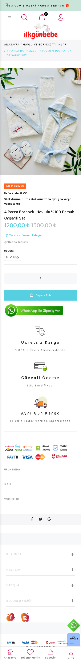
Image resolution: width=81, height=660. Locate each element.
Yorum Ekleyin (32, 235)
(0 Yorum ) (13, 235)
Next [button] (77, 122)
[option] (40, 121)
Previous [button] (4, 122)
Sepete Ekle (40, 295)
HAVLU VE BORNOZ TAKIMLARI (45, 44)
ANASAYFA (11, 44)
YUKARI (74, 639)
